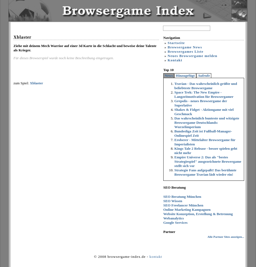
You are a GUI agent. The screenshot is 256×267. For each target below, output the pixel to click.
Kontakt (175, 60)
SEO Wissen (172, 201)
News (169, 76)
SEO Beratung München (182, 197)
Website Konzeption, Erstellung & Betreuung (198, 214)
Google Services (175, 223)
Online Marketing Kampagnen (187, 210)
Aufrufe (204, 76)
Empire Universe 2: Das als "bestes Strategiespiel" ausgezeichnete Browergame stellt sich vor (207, 161)
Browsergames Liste (185, 51)
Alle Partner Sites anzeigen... (225, 236)
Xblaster (36, 83)
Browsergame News (185, 47)
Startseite (176, 43)
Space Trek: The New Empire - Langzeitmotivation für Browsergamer (203, 94)
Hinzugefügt (185, 76)
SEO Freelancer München (183, 205)
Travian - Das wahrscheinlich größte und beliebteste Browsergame (205, 86)
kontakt (156, 257)
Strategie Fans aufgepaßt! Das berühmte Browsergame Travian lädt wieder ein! (205, 172)
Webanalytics (173, 218)
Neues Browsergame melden (192, 56)
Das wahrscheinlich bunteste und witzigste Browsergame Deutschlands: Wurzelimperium (206, 122)
